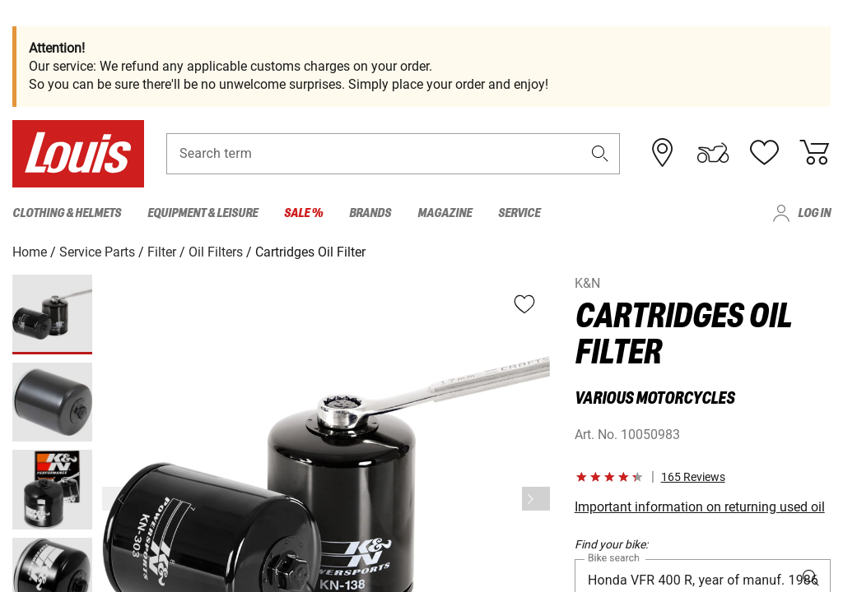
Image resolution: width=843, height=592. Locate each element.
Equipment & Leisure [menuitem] (202, 213)
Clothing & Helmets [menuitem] (66, 213)
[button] (600, 153)
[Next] (536, 499)
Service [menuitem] (519, 213)
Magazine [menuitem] (444, 213)
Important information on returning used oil (700, 507)
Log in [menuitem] (814, 213)
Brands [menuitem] (370, 213)
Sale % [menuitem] (303, 213)
